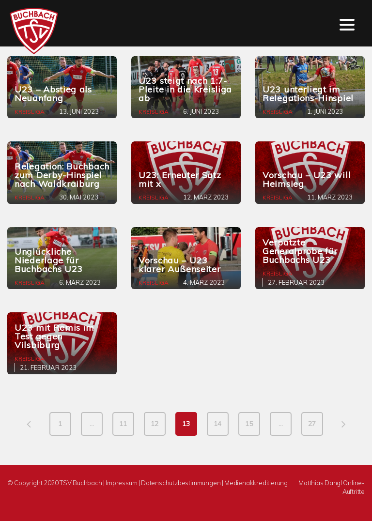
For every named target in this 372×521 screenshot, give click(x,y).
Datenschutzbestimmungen (180, 483)
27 (312, 423)
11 (123, 423)
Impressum (121, 483)
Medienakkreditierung (256, 483)
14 (217, 423)
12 (154, 423)
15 (249, 423)
